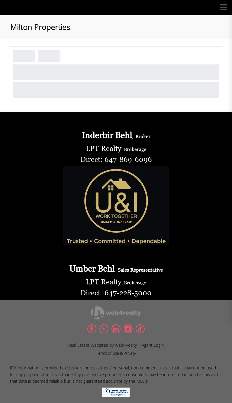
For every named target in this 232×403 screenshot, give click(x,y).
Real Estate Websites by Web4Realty (102, 345)
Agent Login (153, 345)
